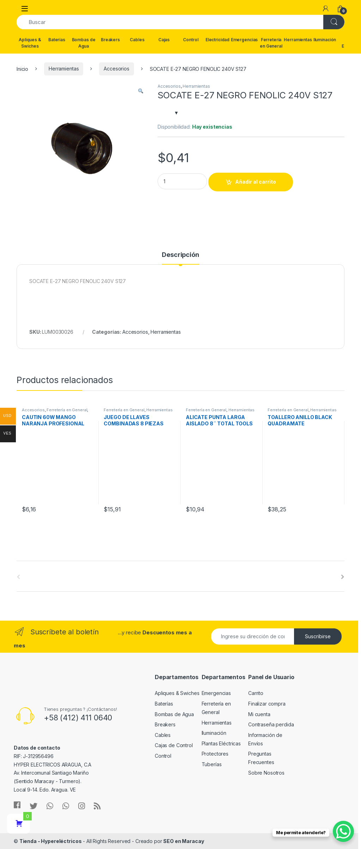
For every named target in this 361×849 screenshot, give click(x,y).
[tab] (180, 258)
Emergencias (244, 39)
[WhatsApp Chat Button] (343, 831)
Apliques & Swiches (30, 43)
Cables (137, 39)
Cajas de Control (174, 745)
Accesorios (116, 69)
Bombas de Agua (84, 43)
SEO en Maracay (183, 841)
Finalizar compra (267, 704)
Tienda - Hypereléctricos (50, 841)
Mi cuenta (259, 714)
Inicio (22, 69)
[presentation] (342, 576)
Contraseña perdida (271, 724)
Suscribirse (318, 636)
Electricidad (218, 39)
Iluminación (324, 39)
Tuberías (212, 764)
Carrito (255, 693)
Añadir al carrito (255, 182)
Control (190, 39)
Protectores (215, 754)
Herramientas (297, 39)
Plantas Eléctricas (221, 743)
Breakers (110, 39)
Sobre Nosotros (266, 773)
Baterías (56, 39)
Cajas (164, 39)
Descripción (180, 255)
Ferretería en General (271, 43)
